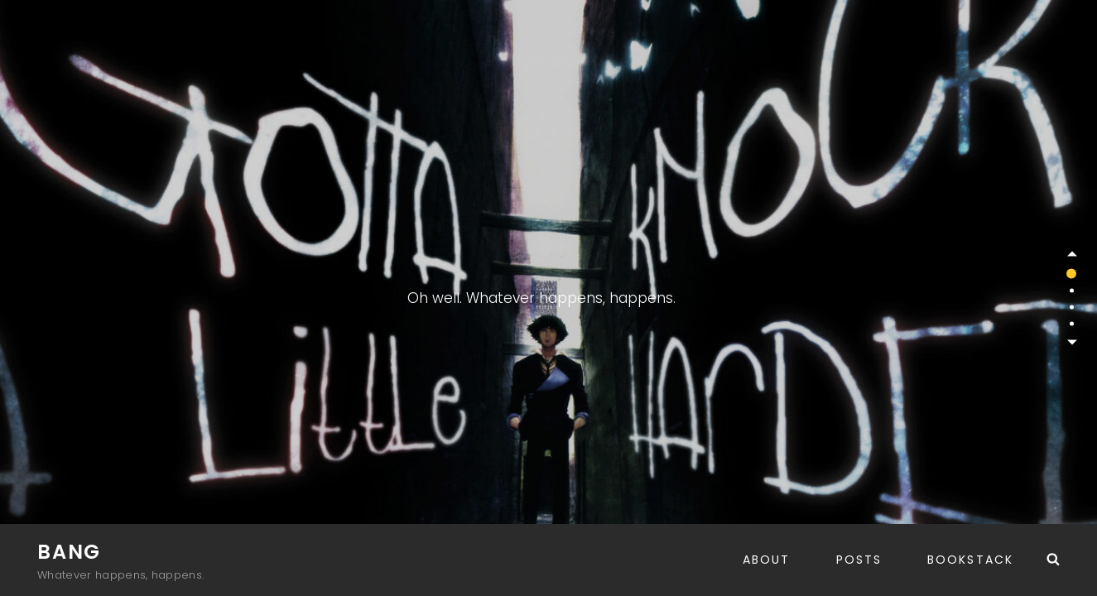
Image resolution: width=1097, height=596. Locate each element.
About (767, 559)
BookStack (970, 559)
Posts (859, 559)
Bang (69, 551)
